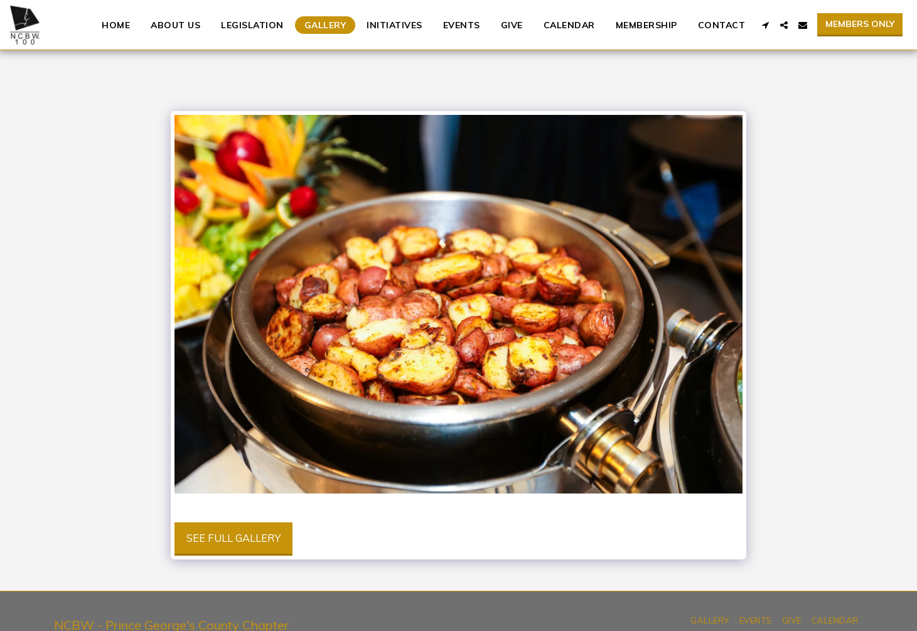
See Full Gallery (233, 537)
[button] (765, 25)
